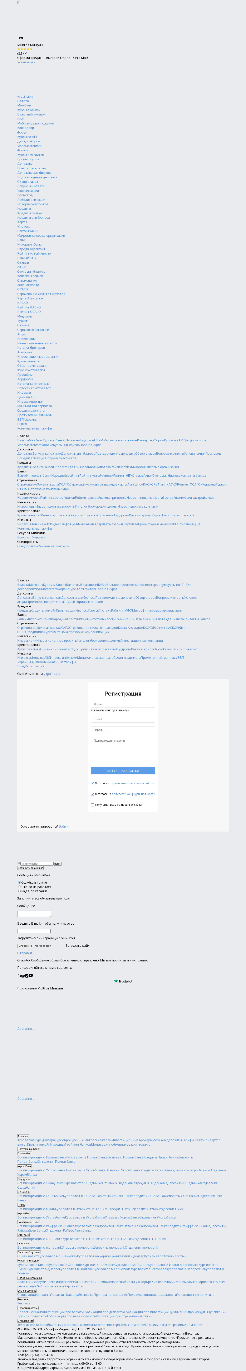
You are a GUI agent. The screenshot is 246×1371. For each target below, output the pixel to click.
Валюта (23, 101)
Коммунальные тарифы (34, 428)
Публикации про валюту (64, 1313)
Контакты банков (30, 276)
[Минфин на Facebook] (18, 977)
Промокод (25, 195)
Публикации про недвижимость (71, 1317)
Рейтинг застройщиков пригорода (100, 498)
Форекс (23, 150)
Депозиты (24, 164)
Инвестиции (26, 339)
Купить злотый (174, 1257)
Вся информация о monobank (39, 1249)
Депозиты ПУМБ (145, 1210)
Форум (22, 132)
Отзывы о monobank (77, 1249)
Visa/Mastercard (29, 146)
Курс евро (62, 1141)
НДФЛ (22, 424)
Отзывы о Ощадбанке (118, 1184)
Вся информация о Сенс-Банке (40, 1197)
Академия (24, 352)
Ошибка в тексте (34, 882)
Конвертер (25, 128)
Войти (63, 826)
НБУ (20, 119)
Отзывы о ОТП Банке (116, 1240)
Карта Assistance (30, 298)
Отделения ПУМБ (171, 1210)
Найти (57, 863)
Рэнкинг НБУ (26, 258)
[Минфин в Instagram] (26, 977)
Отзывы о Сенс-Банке (117, 1197)
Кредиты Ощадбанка (151, 1184)
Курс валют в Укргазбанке (85, 1218)
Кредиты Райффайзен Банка (189, 1227)
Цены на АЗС (27, 397)
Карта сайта (73, 1287)
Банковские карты (97, 1141)
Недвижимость (29, 493)
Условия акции (28, 191)
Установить (26, 62)
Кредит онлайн (38, 1145)
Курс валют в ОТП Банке (81, 1240)
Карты (22, 222)
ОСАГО (22, 289)
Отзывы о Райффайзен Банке (146, 1227)
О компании (26, 1296)
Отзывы (23, 262)
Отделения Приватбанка (56, 1163)
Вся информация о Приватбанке (41, 1158)
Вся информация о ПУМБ (36, 1210)
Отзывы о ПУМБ (97, 1210)
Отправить (25, 954)
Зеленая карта (28, 285)
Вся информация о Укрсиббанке (41, 1171)
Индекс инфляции (30, 401)
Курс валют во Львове (131, 1266)
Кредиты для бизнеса (33, 217)
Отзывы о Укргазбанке (122, 1218)
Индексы (24, 392)
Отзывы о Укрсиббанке (123, 1171)
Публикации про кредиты (188, 1313)
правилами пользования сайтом (133, 783)
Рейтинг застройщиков (57, 498)
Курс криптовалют (31, 370)
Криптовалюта (28, 361)
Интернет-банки (29, 244)
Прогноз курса (28, 159)
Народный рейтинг (31, 249)
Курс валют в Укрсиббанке (85, 1171)
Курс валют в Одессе (98, 1266)
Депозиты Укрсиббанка (192, 1171)
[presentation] (123, 755)
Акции (21, 267)
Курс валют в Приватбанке (86, 1158)
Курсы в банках (28, 110)
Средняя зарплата (31, 410)
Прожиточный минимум (34, 415)
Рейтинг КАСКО (29, 307)
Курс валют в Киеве (32, 1266)
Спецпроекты (27, 542)
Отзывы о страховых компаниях (75, 1326)
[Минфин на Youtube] (30, 977)
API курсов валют (51, 1287)
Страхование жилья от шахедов (41, 294)
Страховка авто (157, 1326)
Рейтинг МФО (27, 231)
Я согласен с (125, 783)
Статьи (146, 1317)
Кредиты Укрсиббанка (157, 1171)
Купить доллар (132, 1257)
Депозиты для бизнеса (34, 173)
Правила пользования (111, 1296)
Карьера (72, 1296)
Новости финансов (31, 1313)
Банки (21, 240)
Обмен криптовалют (32, 366)
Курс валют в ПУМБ (70, 1210)
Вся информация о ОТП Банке (39, 1240)
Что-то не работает (36, 887)
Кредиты (24, 208)
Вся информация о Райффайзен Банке (45, 1227)
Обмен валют (27, 1257)
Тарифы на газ (193, 1141)
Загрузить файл (53, 947)
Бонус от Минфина (31, 533)
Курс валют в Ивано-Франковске (173, 1266)
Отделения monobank (141, 1249)
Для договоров (28, 141)
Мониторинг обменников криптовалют (121, 1145)
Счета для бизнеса (31, 271)
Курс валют (26, 1141)
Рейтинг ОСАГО (29, 312)
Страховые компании (33, 330)
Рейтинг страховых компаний (122, 1326)
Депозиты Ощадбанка (184, 1184)
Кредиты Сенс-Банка (149, 1197)
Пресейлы (24, 375)
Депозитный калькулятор (126, 1283)
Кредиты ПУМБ (121, 1210)
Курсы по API (27, 137)
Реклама (23, 1304)
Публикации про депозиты (103, 1313)
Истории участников (32, 204)
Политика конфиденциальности (152, 1296)
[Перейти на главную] (46, 79)
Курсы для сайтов (30, 155)
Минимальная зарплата (34, 406)
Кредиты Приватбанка (160, 1158)
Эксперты (86, 1296)
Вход (21, 666)
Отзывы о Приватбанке (125, 1158)
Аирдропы (25, 379)
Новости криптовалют (34, 388)
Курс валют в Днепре (43, 1270)
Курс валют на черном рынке (99, 1257)
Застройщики (173, 498)
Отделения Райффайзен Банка (68, 1231)
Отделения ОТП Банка (149, 1240)
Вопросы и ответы (31, 186)
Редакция (58, 1296)
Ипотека (23, 226)
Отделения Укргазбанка (157, 1218)
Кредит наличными (160, 1283)
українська (25, 96)
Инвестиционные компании (37, 357)
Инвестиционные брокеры (131, 1141)
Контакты (43, 1296)
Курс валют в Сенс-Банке (82, 1197)
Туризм (22, 321)
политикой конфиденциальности (133, 794)
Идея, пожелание (34, 891)
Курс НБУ (76, 1141)
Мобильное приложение (35, 123)
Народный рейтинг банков (70, 1145)
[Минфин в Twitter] (23, 977)
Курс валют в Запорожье (185, 1270)
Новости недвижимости (144, 498)
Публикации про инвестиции (146, 1313)
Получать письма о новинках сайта (118, 804)
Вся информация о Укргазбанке (41, 1218)
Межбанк (24, 105)
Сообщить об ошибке (30, 867)
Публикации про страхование (118, 1317)
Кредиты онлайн (29, 213)
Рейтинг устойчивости (34, 253)
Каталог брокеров (31, 348)
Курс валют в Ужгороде (148, 1270)
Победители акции (31, 200)
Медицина (24, 316)
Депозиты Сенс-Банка (181, 1197)
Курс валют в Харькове (65, 1266)
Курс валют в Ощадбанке (83, 1184)
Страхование (27, 280)
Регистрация (34, 666)
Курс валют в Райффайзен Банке (99, 1227)
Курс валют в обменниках (57, 1257)
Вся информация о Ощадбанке (40, 1184)
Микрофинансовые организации (41, 235)
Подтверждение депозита (37, 177)
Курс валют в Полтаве (76, 1270)
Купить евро (153, 1257)
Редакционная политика (195, 1296)
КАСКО (22, 303)
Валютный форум (30, 1283)
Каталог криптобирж (33, 384)
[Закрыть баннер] (18, 2)
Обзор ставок (27, 182)
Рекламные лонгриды (54, 546)
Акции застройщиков (198, 498)
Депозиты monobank (109, 1249)
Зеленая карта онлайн (34, 1326)
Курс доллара (45, 1141)
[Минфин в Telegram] (20, 977)
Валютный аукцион (31, 114)
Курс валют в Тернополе (111, 1270)
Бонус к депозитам (31, 168)
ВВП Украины (27, 419)
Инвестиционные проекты (37, 343)
